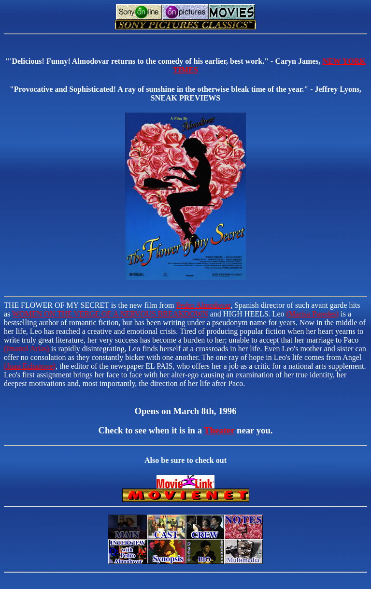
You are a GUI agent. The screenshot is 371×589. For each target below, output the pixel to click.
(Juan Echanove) (30, 366)
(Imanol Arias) (26, 349)
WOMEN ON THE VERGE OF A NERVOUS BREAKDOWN (110, 314)
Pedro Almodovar (203, 305)
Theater (219, 430)
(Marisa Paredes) (312, 314)
